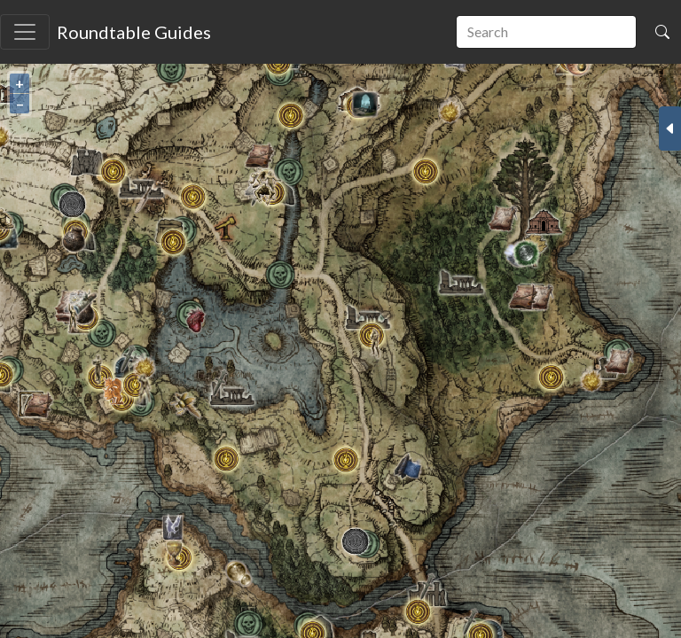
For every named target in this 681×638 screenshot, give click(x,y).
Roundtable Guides (134, 32)
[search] (546, 32)
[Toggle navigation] (25, 32)
